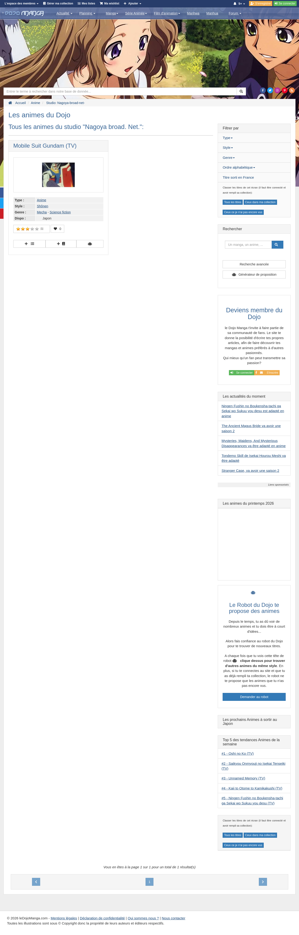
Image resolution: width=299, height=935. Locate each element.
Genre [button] (229, 158)
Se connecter (241, 372)
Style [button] (228, 147)
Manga (112, 13)
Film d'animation (167, 13)
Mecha (42, 212)
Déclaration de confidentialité (102, 918)
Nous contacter (173, 918)
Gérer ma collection (60, 3)
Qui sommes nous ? (143, 918)
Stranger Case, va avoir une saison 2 (250, 471)
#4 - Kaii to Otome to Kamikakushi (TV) (251, 788)
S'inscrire (267, 372)
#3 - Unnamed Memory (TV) (243, 778)
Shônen (42, 206)
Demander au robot (254, 697)
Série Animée (136, 13)
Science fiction (60, 212)
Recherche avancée (254, 264)
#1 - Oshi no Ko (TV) (237, 753)
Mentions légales (64, 918)
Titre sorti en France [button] (238, 177)
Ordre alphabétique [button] (239, 167)
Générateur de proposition (257, 274)
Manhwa (193, 13)
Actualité (64, 13)
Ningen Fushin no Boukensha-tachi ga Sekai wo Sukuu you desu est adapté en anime (252, 411)
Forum (235, 13)
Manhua (212, 13)
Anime (41, 200)
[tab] (254, 138)
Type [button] (228, 138)
